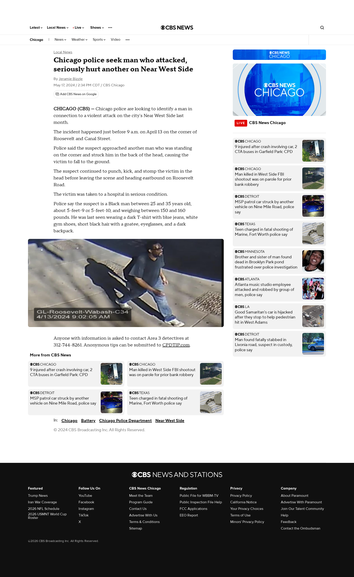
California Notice (243, 502)
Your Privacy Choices (246, 509)
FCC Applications (193, 509)
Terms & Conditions (144, 522)
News (60, 40)
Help (284, 515)
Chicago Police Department (125, 420)
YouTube (85, 495)
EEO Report (189, 515)
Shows (97, 27)
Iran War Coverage (42, 502)
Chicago (36, 40)
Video (115, 40)
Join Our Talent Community (302, 509)
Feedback (288, 522)
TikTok (83, 515)
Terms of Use (240, 515)
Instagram (86, 509)
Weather (79, 40)
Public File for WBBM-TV (199, 495)
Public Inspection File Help (201, 502)
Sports (99, 40)
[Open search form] (322, 28)
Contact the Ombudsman (300, 528)
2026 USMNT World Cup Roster (47, 516)
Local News (57, 27)
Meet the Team (141, 495)
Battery (88, 420)
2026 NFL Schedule (43, 509)
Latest (36, 27)
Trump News (38, 495)
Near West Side (169, 420)
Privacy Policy (241, 495)
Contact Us (138, 509)
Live (79, 27)
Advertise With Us (143, 515)
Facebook (86, 502)
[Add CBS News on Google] (76, 94)
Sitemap (135, 528)
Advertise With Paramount (301, 502)
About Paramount (294, 495)
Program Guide (141, 502)
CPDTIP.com (176, 345)
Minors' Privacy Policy (247, 522)
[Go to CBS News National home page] (177, 27)
